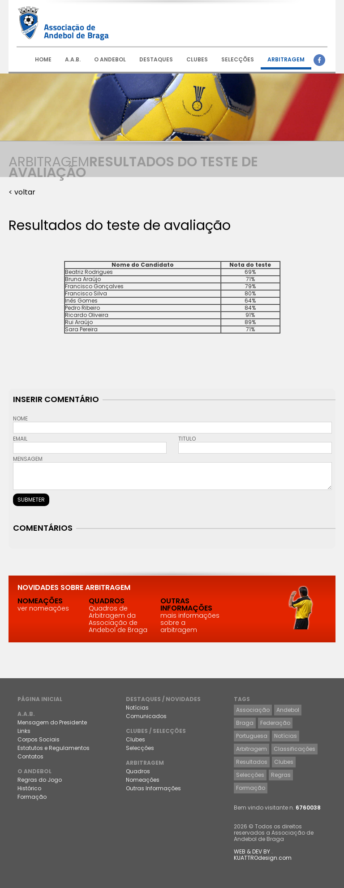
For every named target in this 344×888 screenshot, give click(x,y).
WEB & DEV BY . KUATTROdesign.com (263, 855)
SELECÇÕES (237, 59)
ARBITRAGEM (286, 59)
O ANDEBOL (110, 59)
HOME (43, 59)
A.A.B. (73, 59)
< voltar (22, 192)
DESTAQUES (156, 59)
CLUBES (197, 59)
